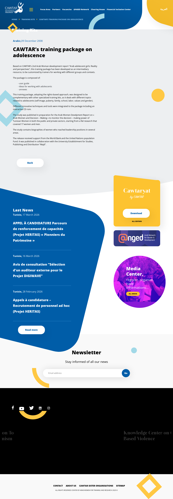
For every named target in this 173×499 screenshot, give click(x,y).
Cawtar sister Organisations (96, 485)
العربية (163, 9)
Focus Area (45, 9)
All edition (137, 221)
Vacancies (67, 9)
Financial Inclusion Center (119, 9)
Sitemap (120, 485)
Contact (58, 485)
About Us (71, 485)
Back (30, 162)
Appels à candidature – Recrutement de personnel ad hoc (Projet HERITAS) (41, 306)
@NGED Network (81, 9)
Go (125, 373)
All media (133, 294)
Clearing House (98, 9)
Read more (31, 329)
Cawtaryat (137, 193)
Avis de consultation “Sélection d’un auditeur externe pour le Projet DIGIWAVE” (39, 270)
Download (136, 213)
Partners (56, 9)
